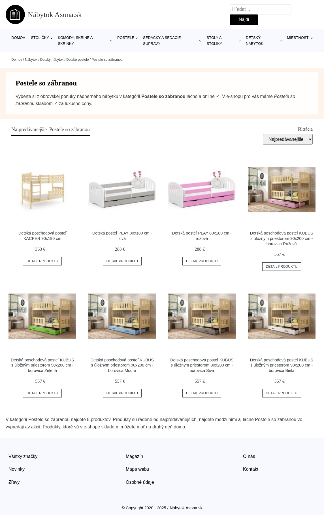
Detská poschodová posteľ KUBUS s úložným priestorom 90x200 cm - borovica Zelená (42, 365)
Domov (18, 37)
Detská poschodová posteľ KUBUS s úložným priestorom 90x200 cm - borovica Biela (281, 365)
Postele (125, 37)
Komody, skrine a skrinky (75, 40)
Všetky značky (22, 456)
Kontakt (250, 469)
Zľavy (14, 482)
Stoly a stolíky (214, 40)
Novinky (16, 469)
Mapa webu (137, 469)
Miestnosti (298, 37)
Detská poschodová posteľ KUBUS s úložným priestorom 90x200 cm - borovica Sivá (201, 365)
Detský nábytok (254, 40)
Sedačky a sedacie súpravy (162, 40)
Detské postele (77, 60)
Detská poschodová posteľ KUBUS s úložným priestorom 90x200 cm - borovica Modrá (122, 365)
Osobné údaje (140, 482)
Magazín (134, 456)
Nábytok (31, 60)
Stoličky (40, 37)
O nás (249, 456)
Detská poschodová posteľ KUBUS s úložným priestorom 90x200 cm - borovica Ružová (281, 238)
